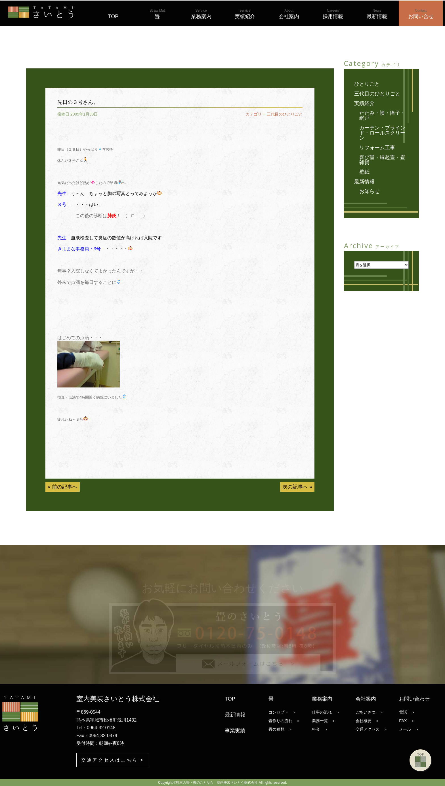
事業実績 (235, 730)
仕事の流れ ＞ (326, 712)
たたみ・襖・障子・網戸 (382, 115)
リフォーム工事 (377, 147)
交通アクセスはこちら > (112, 760)
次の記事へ (295, 487)
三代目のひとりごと (285, 114)
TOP (113, 14)
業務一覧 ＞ (324, 720)
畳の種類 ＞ (280, 729)
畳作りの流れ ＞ (284, 720)
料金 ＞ (320, 729)
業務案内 (201, 14)
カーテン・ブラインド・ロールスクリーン (382, 133)
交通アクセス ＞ (371, 729)
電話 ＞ (407, 712)
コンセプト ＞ (282, 712)
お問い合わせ (414, 699)
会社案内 (289, 14)
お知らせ (369, 191)
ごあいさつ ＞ (369, 712)
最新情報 (377, 14)
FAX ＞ (407, 720)
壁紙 (364, 172)
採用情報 (333, 14)
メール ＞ (409, 729)
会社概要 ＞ (367, 720)
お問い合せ (421, 14)
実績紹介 (245, 14)
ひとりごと (367, 84)
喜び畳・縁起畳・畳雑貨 (382, 159)
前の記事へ (64, 487)
